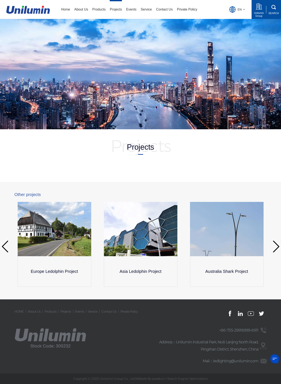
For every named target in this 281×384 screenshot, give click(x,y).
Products (99, 9)
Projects (116, 9)
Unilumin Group (259, 14)
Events (131, 9)
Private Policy (187, 9)
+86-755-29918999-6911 (238, 330)
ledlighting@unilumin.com (235, 361)
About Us (81, 9)
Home (65, 9)
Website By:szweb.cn (150, 379)
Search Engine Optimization (187, 379)
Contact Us (164, 9)
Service (146, 9)
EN (232, 9)
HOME (19, 311)
